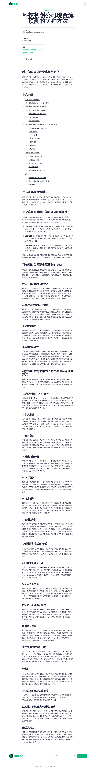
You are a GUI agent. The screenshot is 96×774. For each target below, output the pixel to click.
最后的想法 (32, 185)
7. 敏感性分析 (33, 149)
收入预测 (25, 52)
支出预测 (31, 52)
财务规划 (40, 49)
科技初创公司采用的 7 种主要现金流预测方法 (41, 124)
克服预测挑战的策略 (32, 153)
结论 (27, 174)
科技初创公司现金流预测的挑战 (36, 107)
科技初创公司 (33, 49)
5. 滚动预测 (33, 142)
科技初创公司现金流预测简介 (40, 71)
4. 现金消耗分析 (34, 139)
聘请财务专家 (33, 167)
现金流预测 (25, 49)
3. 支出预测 (33, 135)
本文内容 (28, 94)
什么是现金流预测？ (32, 100)
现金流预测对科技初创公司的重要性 (38, 103)
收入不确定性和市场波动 (37, 110)
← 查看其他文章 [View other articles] (27, 59)
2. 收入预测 (33, 132)
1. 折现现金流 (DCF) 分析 (37, 128)
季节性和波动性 (34, 121)
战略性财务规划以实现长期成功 (40, 181)
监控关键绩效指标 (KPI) (37, 170)
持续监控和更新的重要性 (37, 178)
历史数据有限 (33, 117)
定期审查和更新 (34, 160)
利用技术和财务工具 (36, 156)
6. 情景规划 (33, 145)
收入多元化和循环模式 (36, 163)
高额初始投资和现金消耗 (37, 114)
